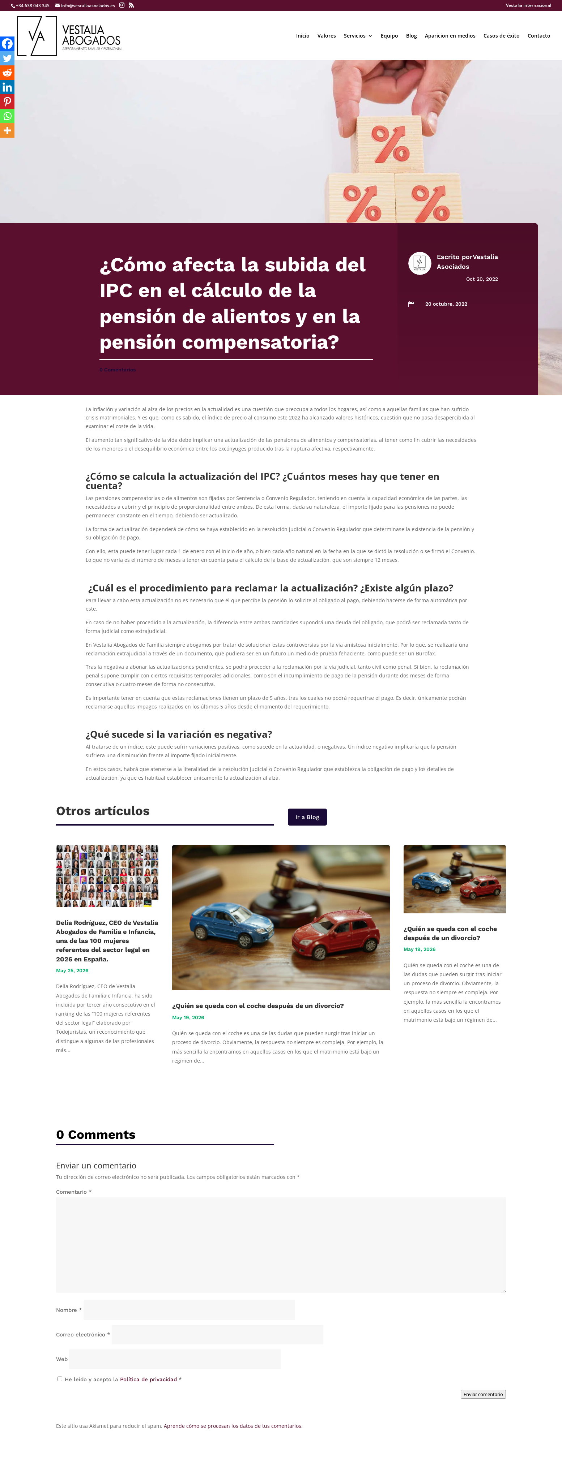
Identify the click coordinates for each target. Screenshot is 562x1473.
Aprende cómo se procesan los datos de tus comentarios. (233, 1425)
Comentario (74, 1192)
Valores (327, 36)
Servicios (355, 36)
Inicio (303, 36)
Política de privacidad (149, 1379)
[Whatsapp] (7, 116)
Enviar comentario (483, 1394)
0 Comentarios (117, 369)
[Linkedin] (7, 87)
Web (62, 1359)
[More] (7, 130)
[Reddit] (7, 72)
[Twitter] (7, 58)
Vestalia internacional (528, 5)
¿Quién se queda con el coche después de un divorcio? (258, 1005)
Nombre (69, 1310)
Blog (411, 36)
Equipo (389, 36)
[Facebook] (7, 43)
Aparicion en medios (450, 36)
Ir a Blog (307, 817)
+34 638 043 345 (33, 6)
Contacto (539, 36)
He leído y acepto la (120, 1379)
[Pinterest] (7, 101)
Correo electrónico (83, 1334)
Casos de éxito (502, 36)
